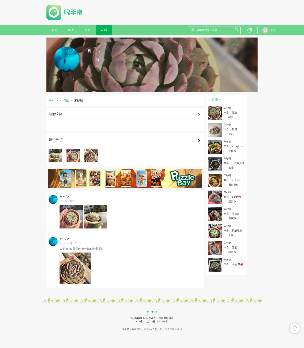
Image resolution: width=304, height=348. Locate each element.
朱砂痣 (227, 107)
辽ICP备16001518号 (157, 321)
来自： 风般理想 (233, 230)
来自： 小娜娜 (232, 213)
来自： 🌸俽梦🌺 (233, 264)
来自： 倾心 (230, 112)
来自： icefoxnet (233, 180)
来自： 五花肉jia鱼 (234, 163)
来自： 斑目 (230, 129)
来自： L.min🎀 (232, 196)
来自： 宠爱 (230, 247)
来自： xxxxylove (233, 146)
